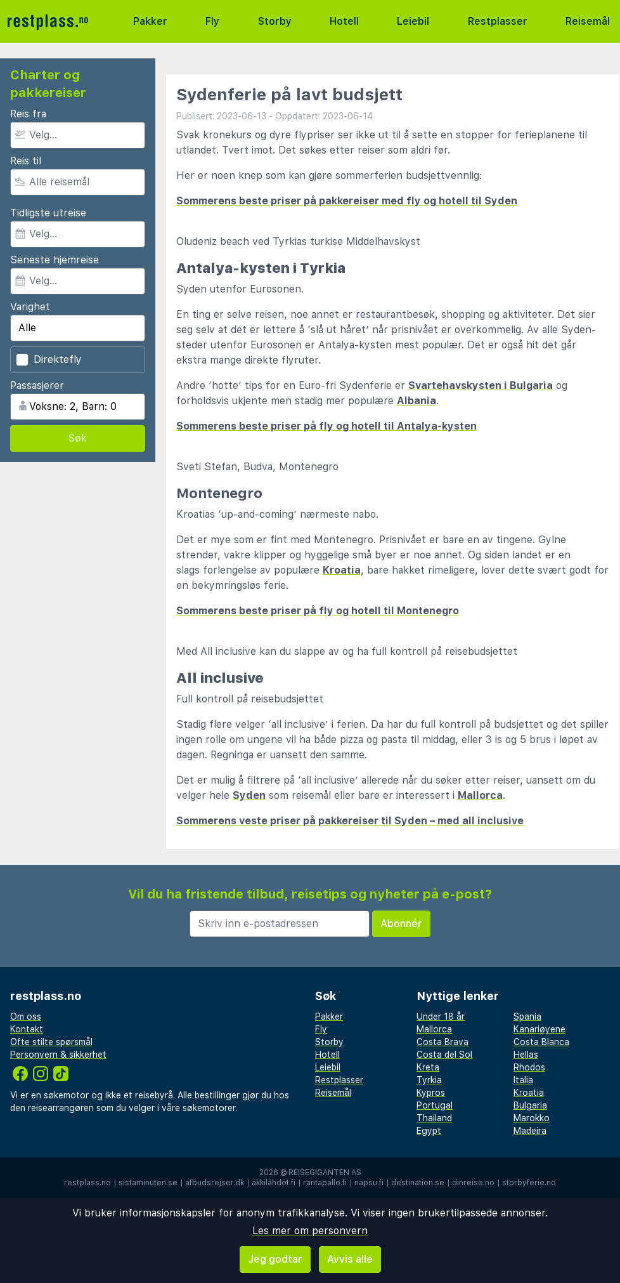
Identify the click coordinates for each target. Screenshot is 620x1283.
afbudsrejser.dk (214, 1182)
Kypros (431, 1093)
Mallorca (480, 795)
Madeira (529, 1131)
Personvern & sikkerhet (58, 1054)
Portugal (435, 1105)
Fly (212, 21)
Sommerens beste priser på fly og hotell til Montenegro (317, 611)
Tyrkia (429, 1080)
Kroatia (342, 570)
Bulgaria (530, 1105)
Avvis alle (350, 1259)
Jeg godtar (275, 1259)
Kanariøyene (539, 1029)
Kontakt (26, 1029)
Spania (527, 1016)
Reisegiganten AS (324, 1172)
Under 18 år (441, 1016)
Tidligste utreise (48, 213)
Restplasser (497, 21)
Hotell (344, 21)
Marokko (531, 1118)
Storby (275, 21)
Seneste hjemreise (54, 260)
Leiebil (413, 21)
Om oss (25, 1016)
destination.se (417, 1182)
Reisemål (587, 21)
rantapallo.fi (325, 1182)
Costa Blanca (541, 1042)
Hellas (525, 1054)
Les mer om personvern (310, 1231)
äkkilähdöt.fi (273, 1182)
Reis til (25, 161)
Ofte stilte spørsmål (51, 1042)
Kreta (428, 1067)
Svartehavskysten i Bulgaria (480, 385)
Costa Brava (442, 1042)
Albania (416, 401)
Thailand (434, 1118)
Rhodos (529, 1067)
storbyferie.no (529, 1182)
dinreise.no (473, 1182)
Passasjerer (37, 385)
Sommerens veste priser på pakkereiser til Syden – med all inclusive (350, 821)
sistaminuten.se (148, 1182)
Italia (523, 1080)
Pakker (150, 21)
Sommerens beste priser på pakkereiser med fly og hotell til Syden (346, 201)
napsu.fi (369, 1182)
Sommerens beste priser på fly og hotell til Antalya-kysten (326, 426)
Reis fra (28, 114)
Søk (77, 438)
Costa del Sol (444, 1054)
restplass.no (87, 1182)
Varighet (30, 307)
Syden (249, 795)
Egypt (429, 1131)
